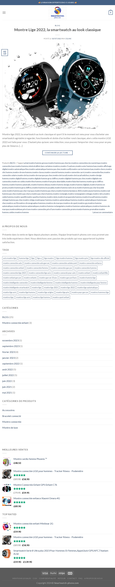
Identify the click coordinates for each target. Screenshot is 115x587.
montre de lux (23, 175)
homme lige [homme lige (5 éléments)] (24, 258)
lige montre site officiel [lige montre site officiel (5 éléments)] (100, 258)
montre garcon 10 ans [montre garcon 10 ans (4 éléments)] (48, 278)
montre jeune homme (91, 191)
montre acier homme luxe (86, 166)
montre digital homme (18, 178)
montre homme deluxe (40, 184)
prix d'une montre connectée (58, 209)
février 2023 (8, 351)
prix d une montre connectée (34, 209)
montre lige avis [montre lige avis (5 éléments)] (9, 292)
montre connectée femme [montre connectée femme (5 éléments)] (37, 268)
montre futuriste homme (76, 181)
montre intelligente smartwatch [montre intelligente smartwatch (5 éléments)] (16, 287)
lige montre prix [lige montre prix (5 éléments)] (81, 258)
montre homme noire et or (65, 187)
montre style (52, 197)
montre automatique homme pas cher (44, 169)
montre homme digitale (79, 184)
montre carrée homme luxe (82, 169)
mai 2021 (7, 392)
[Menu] (4, 12)
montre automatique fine (18, 169)
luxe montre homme (19, 166)
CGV (35, 578)
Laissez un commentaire (103, 212)
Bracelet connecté (11, 416)
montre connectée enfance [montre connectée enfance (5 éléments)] (91, 263)
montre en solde (18, 181)
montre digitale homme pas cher (72, 178)
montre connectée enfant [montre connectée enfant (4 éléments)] (13, 268)
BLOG (57, 25)
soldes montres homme (19, 212)
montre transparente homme (70, 197)
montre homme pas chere (45, 191)
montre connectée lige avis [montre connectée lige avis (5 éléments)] (40, 273)
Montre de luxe (10, 427)
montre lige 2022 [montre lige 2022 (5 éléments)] (68, 287)
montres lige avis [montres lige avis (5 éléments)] (23, 297)
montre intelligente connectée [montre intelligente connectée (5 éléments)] (15, 282)
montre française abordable (53, 181)
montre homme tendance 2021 (69, 191)
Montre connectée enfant (15, 322)
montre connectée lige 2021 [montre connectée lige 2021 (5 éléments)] (14, 273)
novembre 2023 (10, 340)
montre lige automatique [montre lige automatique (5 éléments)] (87, 287)
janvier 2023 (8, 357)
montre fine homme (33, 181)
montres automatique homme (64, 200)
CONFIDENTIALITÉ (47, 578)
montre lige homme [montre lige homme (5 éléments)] (27, 292)
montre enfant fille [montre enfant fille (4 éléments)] (100, 273)
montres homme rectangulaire (52, 206)
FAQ (81, 578)
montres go (82, 203)
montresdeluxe (15, 209)
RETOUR (62, 578)
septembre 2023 (10, 346)
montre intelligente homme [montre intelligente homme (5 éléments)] (66, 282)
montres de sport (70, 203)
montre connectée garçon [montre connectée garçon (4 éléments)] (61, 268)
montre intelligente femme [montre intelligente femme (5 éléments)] (42, 282)
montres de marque (54, 203)
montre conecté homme (54, 172)
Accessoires (8, 410)
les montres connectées (78, 163)
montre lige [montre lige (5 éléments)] (36, 287)
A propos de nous (93, 578)
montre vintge (29, 200)
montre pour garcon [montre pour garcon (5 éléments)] (80, 292)
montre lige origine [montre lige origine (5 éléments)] (45, 292)
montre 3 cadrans (67, 166)
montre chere (99, 169)
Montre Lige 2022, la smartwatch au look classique (57, 29)
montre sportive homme (36, 197)
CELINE (68, 39)
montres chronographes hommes (32, 203)
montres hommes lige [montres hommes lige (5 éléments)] (100, 292)
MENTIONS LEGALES (21, 578)
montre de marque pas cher (40, 175)
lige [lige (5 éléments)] (32, 258)
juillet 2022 (8, 375)
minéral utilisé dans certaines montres (44, 166)
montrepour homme (43, 200)
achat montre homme (33, 163)
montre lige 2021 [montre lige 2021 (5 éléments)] (51, 287)
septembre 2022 (10, 363)
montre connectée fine (94, 172)
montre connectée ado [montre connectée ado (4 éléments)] (12, 263)
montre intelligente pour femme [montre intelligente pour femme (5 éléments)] (93, 282)
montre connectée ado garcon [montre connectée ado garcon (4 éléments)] (37, 263)
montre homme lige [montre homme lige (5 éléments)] (88, 278)
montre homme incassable (43, 187)
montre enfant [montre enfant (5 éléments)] (84, 273)
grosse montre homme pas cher (55, 163)
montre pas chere (23, 194)
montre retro (98, 194)
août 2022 (7, 369)
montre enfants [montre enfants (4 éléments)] (30, 278)
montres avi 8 (12, 203)
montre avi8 (66, 169)
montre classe (38, 172)
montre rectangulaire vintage (80, 194)
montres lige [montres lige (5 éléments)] (8, 297)
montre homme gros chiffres (20, 187)
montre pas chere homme (42, 194)
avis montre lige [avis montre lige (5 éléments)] (9, 258)
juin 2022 (7, 381)
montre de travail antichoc (78, 175)
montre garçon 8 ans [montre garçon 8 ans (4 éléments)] (68, 278)
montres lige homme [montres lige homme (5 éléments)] (41, 297)
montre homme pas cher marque (20, 191)
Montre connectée (11, 421)
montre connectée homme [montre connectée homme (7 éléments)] (86, 268)
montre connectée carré (74, 172)
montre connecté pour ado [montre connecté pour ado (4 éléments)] (64, 273)
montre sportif (20, 197)
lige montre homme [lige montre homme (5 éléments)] (64, 258)
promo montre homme (80, 209)
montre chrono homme (22, 172)
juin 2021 (7, 386)
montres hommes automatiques (78, 206)
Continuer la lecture (57, 152)
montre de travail (60, 175)
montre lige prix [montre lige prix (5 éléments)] (62, 292)
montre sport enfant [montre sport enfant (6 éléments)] (61, 297)
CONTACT (72, 578)
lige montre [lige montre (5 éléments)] (49, 258)
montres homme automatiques (26, 206)
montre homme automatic (20, 184)
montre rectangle (60, 194)
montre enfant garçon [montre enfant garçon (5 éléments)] (12, 278)
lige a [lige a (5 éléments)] (39, 258)
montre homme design (59, 184)
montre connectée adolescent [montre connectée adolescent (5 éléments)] (64, 263)
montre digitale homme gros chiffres (43, 178)
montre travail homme (91, 197)
